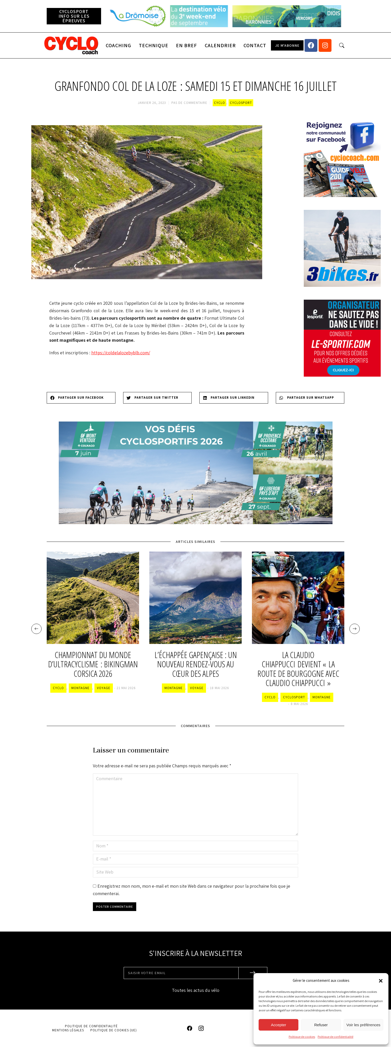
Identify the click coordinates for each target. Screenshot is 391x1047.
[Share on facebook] (81, 398)
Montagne (80, 688)
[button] (380, 980)
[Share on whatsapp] (310, 398)
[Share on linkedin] (233, 398)
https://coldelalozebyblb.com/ (120, 353)
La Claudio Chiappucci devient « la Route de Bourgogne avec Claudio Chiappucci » (298, 669)
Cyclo (219, 103)
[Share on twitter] (157, 398)
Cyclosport (241, 103)
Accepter (278, 1025)
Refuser (321, 1025)
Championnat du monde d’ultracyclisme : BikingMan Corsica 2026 (93, 664)
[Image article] (93, 598)
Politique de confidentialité (335, 1037)
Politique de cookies (302, 1037)
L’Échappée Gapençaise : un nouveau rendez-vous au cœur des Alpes (195, 664)
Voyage (103, 688)
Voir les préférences (363, 1025)
